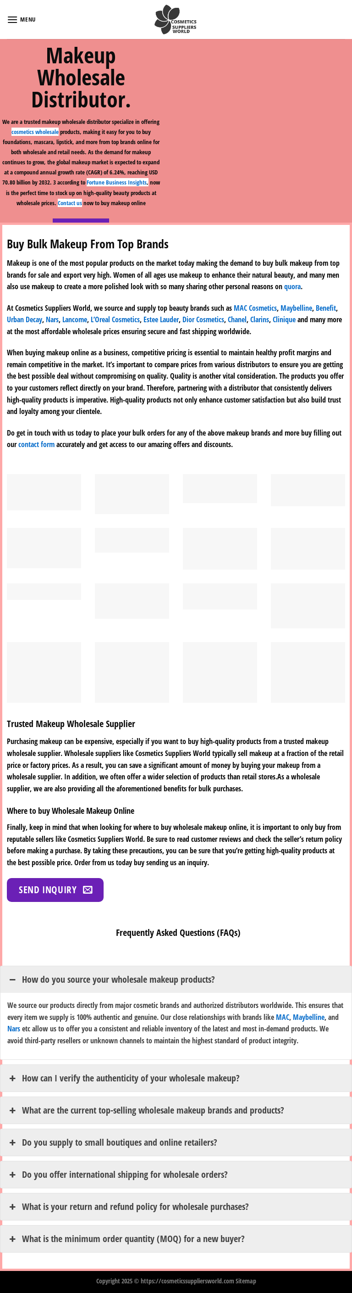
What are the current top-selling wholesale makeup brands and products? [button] (145, 1110)
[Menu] (21, 19)
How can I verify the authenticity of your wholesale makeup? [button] (123, 1078)
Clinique (284, 319)
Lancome (74, 319)
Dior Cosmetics (203, 319)
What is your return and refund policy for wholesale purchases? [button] (128, 1206)
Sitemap (246, 1280)
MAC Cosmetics (255, 308)
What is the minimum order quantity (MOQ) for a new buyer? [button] (126, 1238)
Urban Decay (24, 319)
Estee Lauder (161, 319)
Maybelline (296, 308)
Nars (52, 319)
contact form (36, 444)
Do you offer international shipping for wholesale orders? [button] (117, 1174)
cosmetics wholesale (35, 132)
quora (292, 286)
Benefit (326, 308)
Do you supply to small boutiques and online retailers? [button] (112, 1142)
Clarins (259, 319)
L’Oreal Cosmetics (115, 319)
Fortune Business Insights (117, 182)
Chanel (237, 319)
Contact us (70, 203)
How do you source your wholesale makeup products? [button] (111, 979)
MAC (282, 1017)
